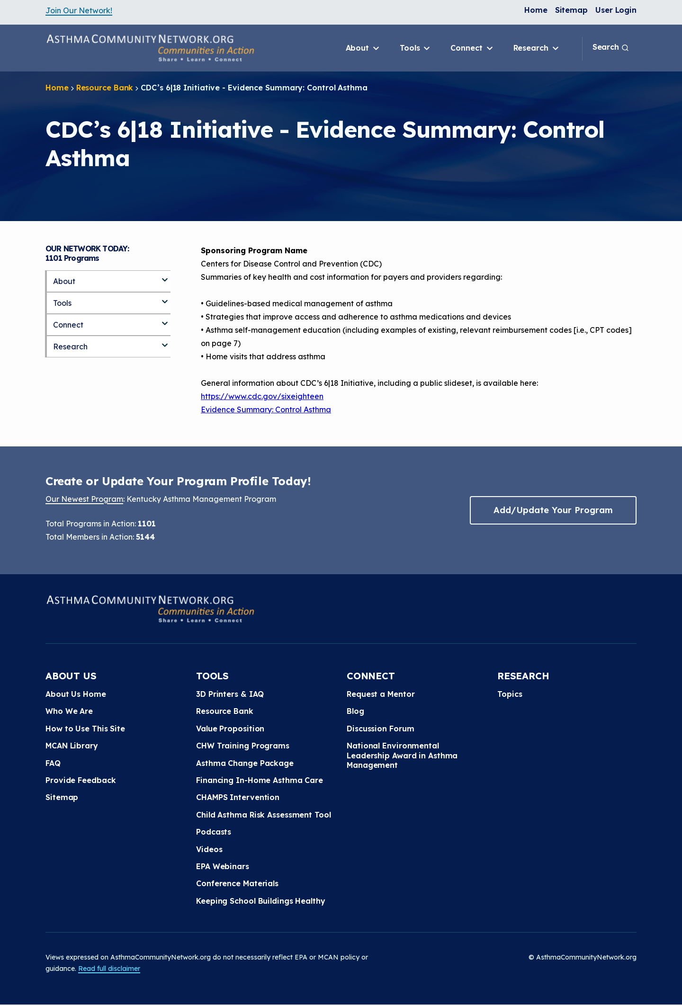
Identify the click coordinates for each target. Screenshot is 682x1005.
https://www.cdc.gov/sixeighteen (262, 396)
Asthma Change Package (245, 763)
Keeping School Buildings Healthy (260, 901)
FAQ (53, 763)
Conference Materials (237, 883)
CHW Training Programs (242, 745)
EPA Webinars (222, 866)
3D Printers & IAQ (230, 694)
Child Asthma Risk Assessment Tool (263, 814)
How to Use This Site (85, 728)
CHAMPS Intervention (237, 797)
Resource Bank (105, 87)
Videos (209, 849)
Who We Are (69, 711)
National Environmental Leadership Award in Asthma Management (402, 755)
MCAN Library (71, 745)
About (363, 48)
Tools (415, 48)
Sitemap (571, 10)
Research (536, 48)
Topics (509, 694)
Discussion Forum (380, 728)
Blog (355, 711)
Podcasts (213, 831)
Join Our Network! (78, 10)
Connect (472, 48)
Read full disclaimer (109, 968)
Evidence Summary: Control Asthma (266, 409)
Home (535, 10)
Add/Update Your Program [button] (553, 510)
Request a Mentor (380, 694)
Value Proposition (230, 728)
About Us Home (75, 694)
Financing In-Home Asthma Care (259, 780)
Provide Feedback (80, 780)
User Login (616, 10)
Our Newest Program (84, 499)
